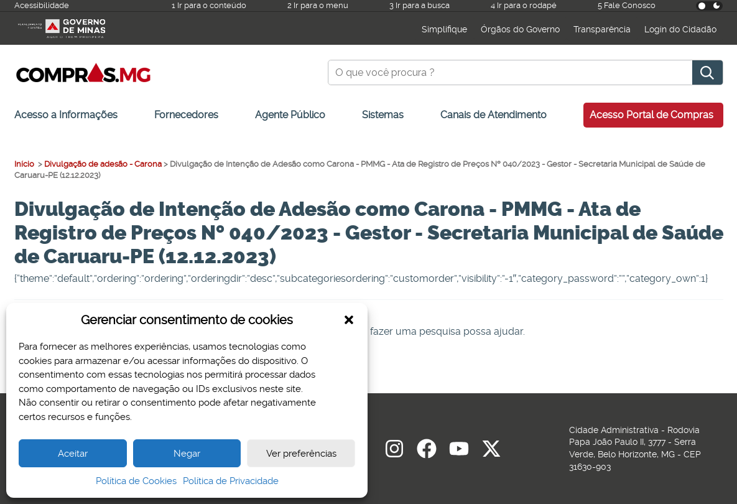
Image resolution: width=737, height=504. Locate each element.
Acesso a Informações (66, 115)
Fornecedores (186, 115)
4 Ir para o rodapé (524, 5)
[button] (349, 320)
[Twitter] (491, 449)
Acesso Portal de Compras (651, 115)
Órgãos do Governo (520, 29)
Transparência (602, 29)
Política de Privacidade (231, 481)
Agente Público (290, 115)
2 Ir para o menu (317, 5)
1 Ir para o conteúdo (209, 5)
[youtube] (459, 449)
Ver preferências (301, 453)
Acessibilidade (41, 5)
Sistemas (383, 115)
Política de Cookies (136, 481)
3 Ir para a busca (419, 5)
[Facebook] (427, 449)
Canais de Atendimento (493, 115)
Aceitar (73, 453)
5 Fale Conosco (627, 5)
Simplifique (444, 29)
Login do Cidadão (680, 29)
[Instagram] (394, 449)
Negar (187, 453)
